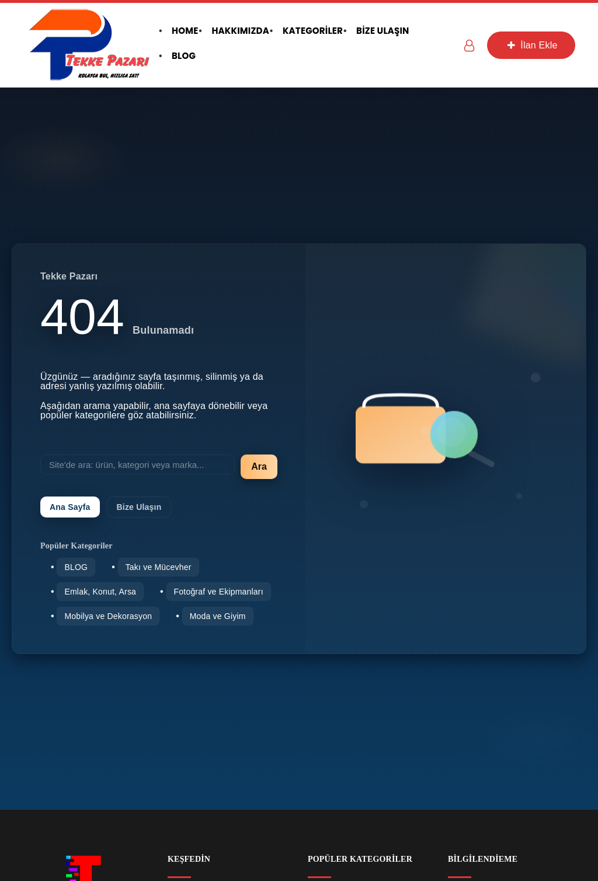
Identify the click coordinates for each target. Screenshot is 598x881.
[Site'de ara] (137, 464)
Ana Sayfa (70, 507)
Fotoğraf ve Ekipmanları (218, 591)
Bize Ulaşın (139, 507)
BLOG (76, 567)
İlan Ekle (531, 45)
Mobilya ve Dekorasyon (108, 616)
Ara (259, 466)
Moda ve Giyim (218, 616)
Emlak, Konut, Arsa (100, 591)
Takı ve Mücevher (159, 567)
